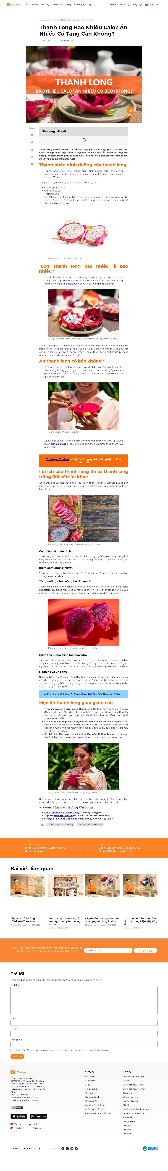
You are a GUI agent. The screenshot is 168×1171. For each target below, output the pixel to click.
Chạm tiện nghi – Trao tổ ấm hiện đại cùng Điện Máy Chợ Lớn (140, 921)
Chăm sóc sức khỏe (49, 20)
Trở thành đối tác (117, 4)
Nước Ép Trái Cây (63, 815)
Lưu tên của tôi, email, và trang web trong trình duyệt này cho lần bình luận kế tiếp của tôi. (60, 1050)
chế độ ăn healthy (65, 284)
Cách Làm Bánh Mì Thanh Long (62, 812)
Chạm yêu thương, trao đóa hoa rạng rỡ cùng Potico (102, 920)
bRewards (57, 4)
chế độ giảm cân (105, 284)
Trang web (16, 1040)
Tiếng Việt (136, 4)
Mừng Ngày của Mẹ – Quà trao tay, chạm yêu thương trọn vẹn (64, 921)
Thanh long (51, 171)
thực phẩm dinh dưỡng (90, 824)
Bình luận (15, 985)
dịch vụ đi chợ (58, 444)
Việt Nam (155, 4)
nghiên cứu (52, 677)
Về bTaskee (31, 4)
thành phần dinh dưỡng (60, 824)
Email (14, 1029)
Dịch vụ (45, 4)
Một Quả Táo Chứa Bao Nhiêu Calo (63, 819)
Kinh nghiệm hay (82, 4)
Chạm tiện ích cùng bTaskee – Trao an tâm (24, 920)
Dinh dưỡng (67, 20)
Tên (13, 1019)
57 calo (56, 177)
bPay (68, 4)
